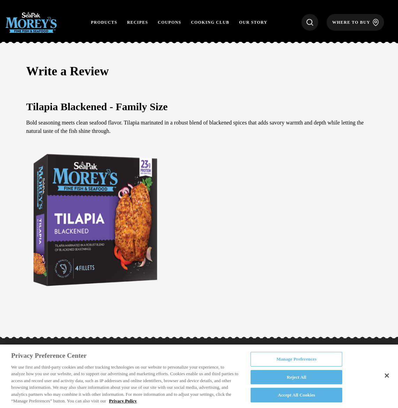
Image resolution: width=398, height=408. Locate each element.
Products (104, 22)
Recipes (137, 22)
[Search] (309, 22)
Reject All (296, 377)
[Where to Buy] (355, 22)
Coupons (169, 22)
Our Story (253, 22)
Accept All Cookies (296, 395)
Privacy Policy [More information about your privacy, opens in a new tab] (123, 400)
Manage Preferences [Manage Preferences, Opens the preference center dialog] (296, 359)
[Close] (387, 375)
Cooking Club (210, 22)
